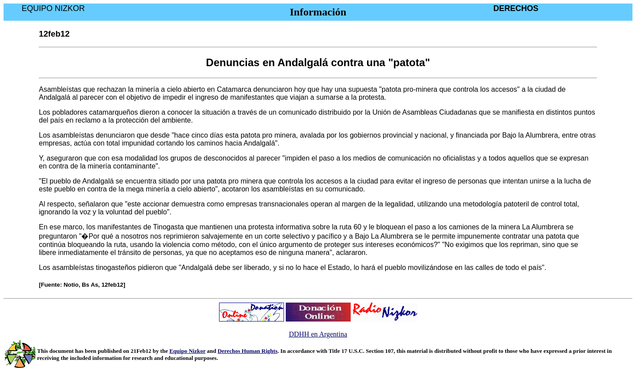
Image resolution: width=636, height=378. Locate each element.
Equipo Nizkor (187, 351)
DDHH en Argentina (318, 334)
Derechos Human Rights (248, 351)
